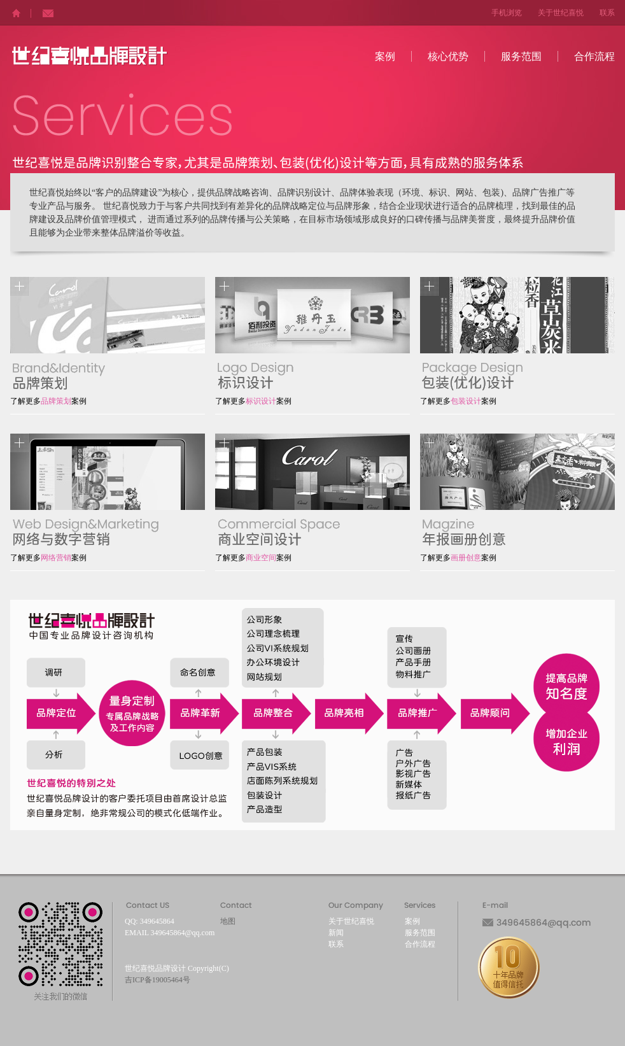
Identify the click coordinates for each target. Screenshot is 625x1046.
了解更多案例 (48, 401)
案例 (385, 56)
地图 (227, 921)
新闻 (336, 932)
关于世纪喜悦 (561, 12)
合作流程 (594, 56)
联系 (607, 12)
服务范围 (521, 56)
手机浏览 (506, 12)
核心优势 (448, 56)
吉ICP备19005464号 (157, 979)
